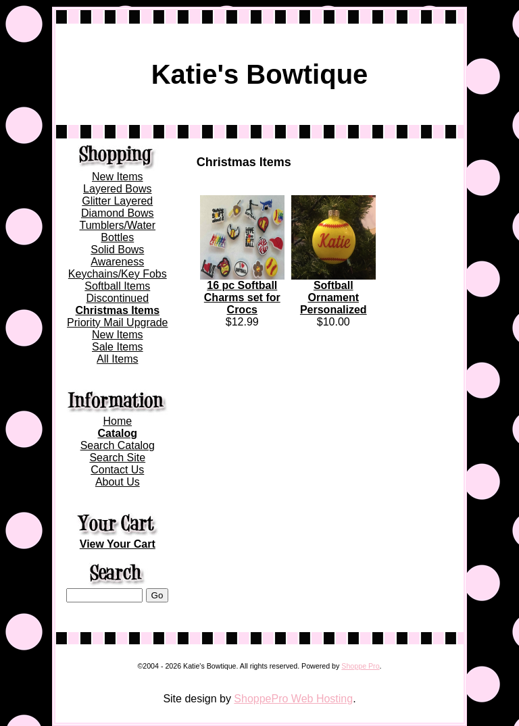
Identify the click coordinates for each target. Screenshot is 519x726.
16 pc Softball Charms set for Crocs (242, 297)
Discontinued (117, 298)
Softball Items (117, 286)
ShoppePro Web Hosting (293, 698)
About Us (117, 482)
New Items (117, 176)
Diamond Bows (117, 213)
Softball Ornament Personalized (333, 297)
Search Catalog (117, 445)
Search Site (117, 457)
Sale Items (117, 347)
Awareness (117, 261)
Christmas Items (118, 310)
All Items (117, 359)
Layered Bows (117, 189)
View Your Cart (117, 544)
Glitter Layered (117, 201)
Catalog (117, 433)
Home (117, 421)
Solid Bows (117, 249)
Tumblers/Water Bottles (117, 231)
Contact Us (117, 469)
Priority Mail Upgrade (117, 322)
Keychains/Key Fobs (117, 274)
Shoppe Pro (360, 666)
